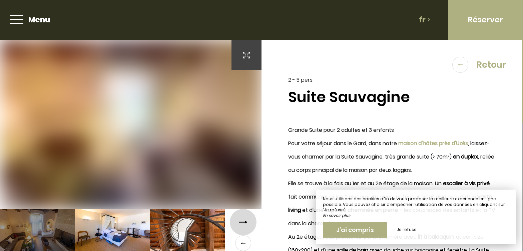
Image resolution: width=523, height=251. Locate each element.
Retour (479, 65)
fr (424, 19)
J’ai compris (355, 230)
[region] (392, 145)
